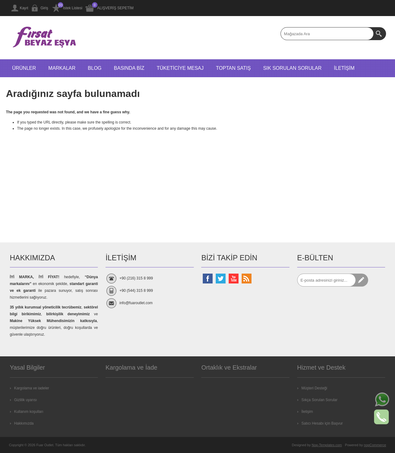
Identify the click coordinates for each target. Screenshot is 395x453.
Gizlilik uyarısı (25, 400)
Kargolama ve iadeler (31, 388)
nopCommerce (375, 445)
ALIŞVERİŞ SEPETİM (115, 8)
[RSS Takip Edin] (247, 278)
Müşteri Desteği (314, 388)
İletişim (307, 411)
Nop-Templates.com (327, 445)
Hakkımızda (24, 423)
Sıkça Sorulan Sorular (319, 400)
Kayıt (24, 8)
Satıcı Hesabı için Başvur (322, 423)
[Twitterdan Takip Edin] (221, 278)
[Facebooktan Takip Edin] (208, 278)
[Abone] (326, 280)
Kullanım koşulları (29, 411)
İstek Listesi (72, 8)
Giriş (44, 8)
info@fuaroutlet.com (136, 303)
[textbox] (327, 33)
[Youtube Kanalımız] (234, 278)
